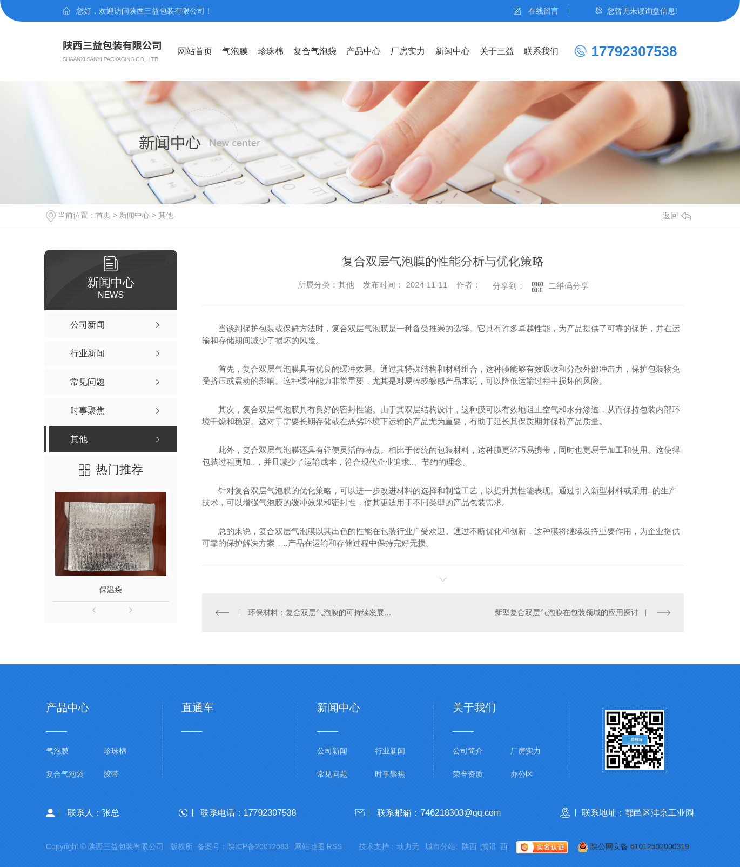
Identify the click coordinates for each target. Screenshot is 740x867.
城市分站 (440, 846)
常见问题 (332, 774)
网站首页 (195, 51)
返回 (676, 215)
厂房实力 (408, 51)
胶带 (111, 774)
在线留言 (543, 10)
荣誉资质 (468, 774)
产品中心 (363, 51)
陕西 (469, 846)
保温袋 (110, 589)
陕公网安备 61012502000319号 (629, 847)
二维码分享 (568, 285)
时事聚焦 (390, 774)
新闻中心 (452, 51)
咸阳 (488, 846)
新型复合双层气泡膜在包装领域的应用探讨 (566, 612)
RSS (334, 846)
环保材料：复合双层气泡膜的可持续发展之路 (323, 612)
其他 (165, 215)
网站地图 (309, 846)
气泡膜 (235, 51)
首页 (103, 215)
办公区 (521, 774)
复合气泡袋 (315, 51)
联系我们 (541, 51)
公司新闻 (332, 751)
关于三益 (497, 51)
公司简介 (468, 751)
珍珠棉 (271, 51)
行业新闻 (390, 751)
